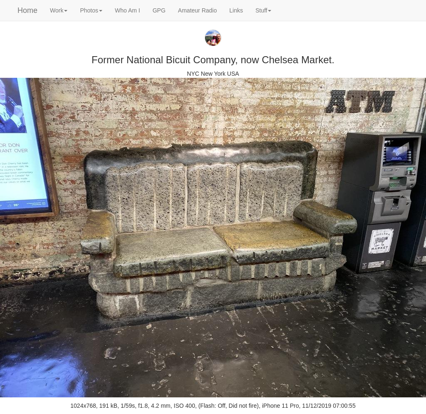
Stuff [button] (263, 10)
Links (236, 10)
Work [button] (58, 10)
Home (27, 10)
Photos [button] (91, 10)
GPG (159, 10)
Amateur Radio (197, 10)
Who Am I (127, 10)
